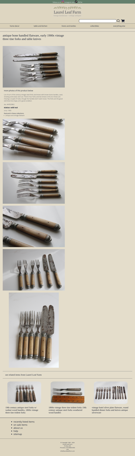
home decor (14, 26)
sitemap (18, 434)
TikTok (80, 2)
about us (18, 427)
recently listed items (24, 421)
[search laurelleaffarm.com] (118, 21)
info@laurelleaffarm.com (67, 451)
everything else (119, 26)
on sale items (20, 424)
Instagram (67, 2)
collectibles (94, 26)
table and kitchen (40, 26)
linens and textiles (69, 26)
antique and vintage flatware (14, 115)
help (16, 430)
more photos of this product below (18, 90)
